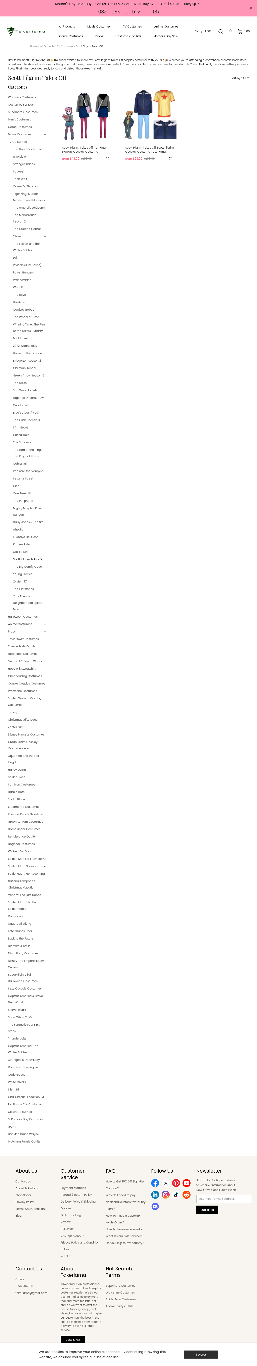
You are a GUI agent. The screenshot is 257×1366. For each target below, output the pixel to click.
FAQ (110, 1171)
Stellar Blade (16, 799)
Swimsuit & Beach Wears (25, 661)
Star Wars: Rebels (25, 390)
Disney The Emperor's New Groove (26, 964)
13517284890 (24, 1286)
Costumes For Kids (21, 104)
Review (65, 1222)
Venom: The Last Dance (24, 895)
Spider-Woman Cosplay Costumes (24, 701)
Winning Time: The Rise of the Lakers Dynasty (29, 327)
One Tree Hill (22, 493)
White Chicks (17, 1082)
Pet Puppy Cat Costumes (25, 1104)
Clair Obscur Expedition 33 (26, 1097)
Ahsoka (18, 529)
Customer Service (73, 1174)
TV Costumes (65, 46)
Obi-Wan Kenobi (24, 368)
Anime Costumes (20, 624)
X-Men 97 (20, 581)
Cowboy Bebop (23, 309)
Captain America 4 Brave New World (25, 999)
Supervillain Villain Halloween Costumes (23, 977)
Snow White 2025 (20, 1017)
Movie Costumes (19, 134)
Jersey (12, 712)
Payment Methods (73, 1188)
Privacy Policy (24, 1202)
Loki (15, 257)
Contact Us (23, 1181)
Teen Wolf (20, 179)
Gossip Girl (20, 552)
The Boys (19, 295)
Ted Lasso (20, 383)
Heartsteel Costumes (22, 654)
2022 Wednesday (25, 346)
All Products (47, 46)
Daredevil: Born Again (23, 1067)
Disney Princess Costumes (26, 734)
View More (73, 1340)
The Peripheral (23, 501)
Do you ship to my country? (125, 1243)
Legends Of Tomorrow (28, 398)
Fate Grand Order (20, 931)
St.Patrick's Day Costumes (25, 1119)
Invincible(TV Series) (27, 265)
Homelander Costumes (24, 829)
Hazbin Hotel (16, 792)
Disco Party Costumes (23, 953)
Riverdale (19, 156)
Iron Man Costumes (21, 784)
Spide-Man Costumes (121, 1299)
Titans (17, 236)
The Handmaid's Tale (27, 149)
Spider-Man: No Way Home (27, 866)
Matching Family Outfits (24, 1141)
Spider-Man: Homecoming (26, 873)
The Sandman (23, 442)
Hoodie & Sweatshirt (22, 668)
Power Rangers (23, 272)
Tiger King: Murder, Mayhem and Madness (29, 197)
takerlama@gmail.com (31, 1293)
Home (33, 46)
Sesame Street (23, 478)
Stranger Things (24, 164)
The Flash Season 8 (26, 420)
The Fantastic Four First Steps (24, 1027)
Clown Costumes (20, 1112)
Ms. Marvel (20, 338)
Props (12, 631)
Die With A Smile (19, 946)
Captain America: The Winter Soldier (23, 1049)
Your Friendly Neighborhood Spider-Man (28, 603)
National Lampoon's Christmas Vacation (21, 884)
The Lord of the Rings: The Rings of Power (28, 453)
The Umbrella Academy (29, 207)
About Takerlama (27, 1188)
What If (18, 287)
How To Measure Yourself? (124, 1229)
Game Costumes (20, 127)
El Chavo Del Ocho (26, 537)
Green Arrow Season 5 (28, 375)
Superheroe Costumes (23, 807)
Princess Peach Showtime (25, 814)
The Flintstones (23, 589)
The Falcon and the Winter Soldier (26, 247)
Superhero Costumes (23, 112)
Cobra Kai (20, 463)
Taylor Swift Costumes (23, 639)
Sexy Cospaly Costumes (25, 988)
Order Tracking (71, 1215)
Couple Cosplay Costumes (26, 683)
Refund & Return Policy (76, 1195)
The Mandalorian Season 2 (24, 218)
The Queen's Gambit (27, 229)
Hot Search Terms (119, 1272)
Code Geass (16, 1074)
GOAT (12, 1126)
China (19, 1279)
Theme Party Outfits (22, 646)
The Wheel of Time (26, 317)
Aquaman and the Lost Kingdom (24, 759)
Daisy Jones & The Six (28, 522)
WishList (66, 1256)
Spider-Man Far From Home (27, 859)
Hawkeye (19, 302)
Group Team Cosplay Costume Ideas (23, 745)
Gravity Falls (21, 405)
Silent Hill (14, 1089)
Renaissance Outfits (22, 836)
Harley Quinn (17, 769)
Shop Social (23, 1195)
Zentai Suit (15, 727)
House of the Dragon (27, 353)
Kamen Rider (22, 544)
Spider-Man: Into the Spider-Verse (22, 905)
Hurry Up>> (191, 4)
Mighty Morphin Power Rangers (28, 511)
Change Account (72, 1235)
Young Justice (23, 574)
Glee (16, 486)
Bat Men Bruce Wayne (23, 1134)
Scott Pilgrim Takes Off (28, 559)
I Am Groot (20, 427)
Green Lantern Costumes (25, 821)
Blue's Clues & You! (26, 412)
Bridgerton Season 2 (27, 360)
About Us (26, 1171)
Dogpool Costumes (21, 844)
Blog (18, 1215)
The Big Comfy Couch (28, 566)
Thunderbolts (17, 1038)
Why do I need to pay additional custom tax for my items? (126, 1202)
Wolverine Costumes (22, 691)
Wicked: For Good (20, 851)
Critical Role (21, 435)
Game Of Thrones (25, 186)
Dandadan (15, 916)
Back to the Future (20, 938)
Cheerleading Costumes (25, 676)
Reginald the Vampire (28, 471)
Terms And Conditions (30, 1209)
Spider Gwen (16, 777)
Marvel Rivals (17, 1010)
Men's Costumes (19, 119)
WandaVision (22, 280)
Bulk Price (67, 1229)
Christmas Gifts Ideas (22, 719)
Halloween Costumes (23, 616)
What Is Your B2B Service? (124, 1236)
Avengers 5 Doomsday (24, 1060)
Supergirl (19, 171)
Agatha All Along (19, 923)
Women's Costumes (22, 97)
